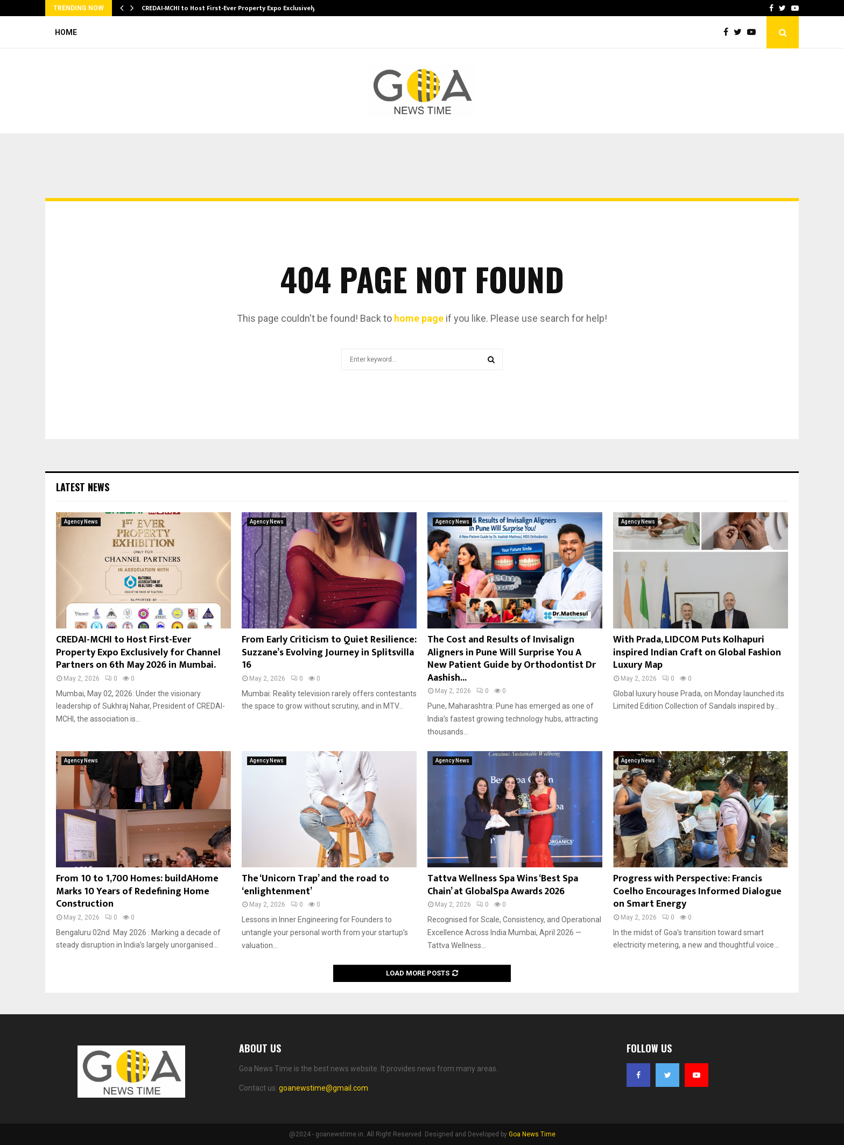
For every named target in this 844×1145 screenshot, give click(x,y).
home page (419, 318)
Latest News (82, 487)
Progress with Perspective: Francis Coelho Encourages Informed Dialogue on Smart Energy (697, 891)
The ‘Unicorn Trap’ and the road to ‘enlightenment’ (315, 885)
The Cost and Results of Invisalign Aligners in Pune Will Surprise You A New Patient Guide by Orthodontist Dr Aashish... (511, 658)
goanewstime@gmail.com (323, 1088)
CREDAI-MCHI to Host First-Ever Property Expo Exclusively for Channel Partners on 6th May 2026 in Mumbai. (138, 652)
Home (66, 32)
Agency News (81, 522)
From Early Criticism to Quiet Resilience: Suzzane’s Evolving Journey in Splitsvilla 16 (329, 652)
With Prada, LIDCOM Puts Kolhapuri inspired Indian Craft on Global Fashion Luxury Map (697, 652)
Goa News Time (532, 1134)
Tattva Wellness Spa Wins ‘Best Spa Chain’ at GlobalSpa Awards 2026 (502, 885)
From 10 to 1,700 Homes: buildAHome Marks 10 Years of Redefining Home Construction (137, 891)
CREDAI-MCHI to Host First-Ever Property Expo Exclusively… (231, 8)
